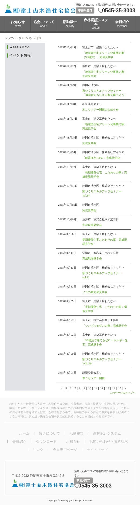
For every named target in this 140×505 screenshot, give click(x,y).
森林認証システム (107, 433)
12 (101, 388)
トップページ (13, 38)
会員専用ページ (65, 450)
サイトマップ (97, 450)
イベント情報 (20, 55)
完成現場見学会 (92, 225)
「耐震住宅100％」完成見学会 (101, 157)
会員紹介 (19, 441)
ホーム (24, 433)
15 (119, 388)
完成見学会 (89, 143)
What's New (19, 47)
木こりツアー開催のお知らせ (100, 109)
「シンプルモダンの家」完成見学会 (104, 325)
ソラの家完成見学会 (94, 292)
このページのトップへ (122, 392)
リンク (38, 450)
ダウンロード (46, 441)
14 (113, 388)
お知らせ (73, 441)
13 (107, 388)
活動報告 (76, 433)
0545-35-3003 (118, 10)
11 (95, 388)
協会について (49, 433)
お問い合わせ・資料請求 (109, 441)
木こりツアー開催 (93, 378)
